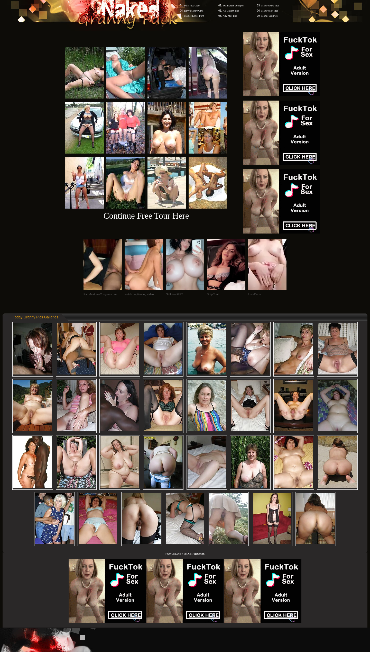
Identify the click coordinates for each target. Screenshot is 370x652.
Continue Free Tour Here (146, 215)
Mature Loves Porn (194, 15)
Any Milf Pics (230, 15)
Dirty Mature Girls (193, 10)
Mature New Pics (270, 5)
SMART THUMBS (194, 553)
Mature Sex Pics (269, 10)
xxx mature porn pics (234, 5)
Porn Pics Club (192, 5)
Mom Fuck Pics (269, 15)
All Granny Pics (231, 10)
